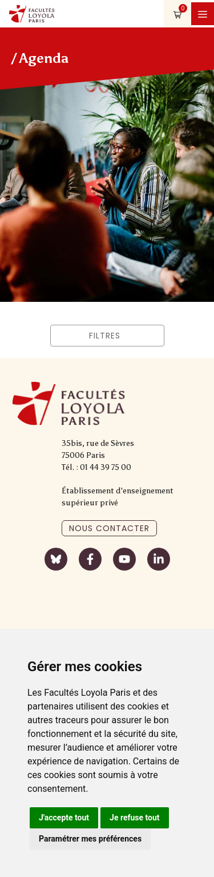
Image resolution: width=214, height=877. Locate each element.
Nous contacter (109, 528)
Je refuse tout (135, 817)
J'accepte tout (64, 817)
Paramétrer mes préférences (90, 838)
